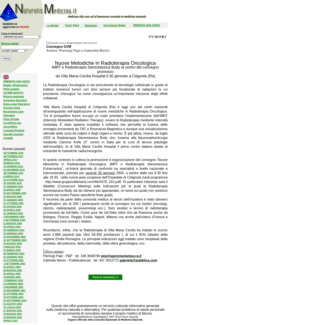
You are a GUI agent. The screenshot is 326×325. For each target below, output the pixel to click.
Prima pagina (11, 89)
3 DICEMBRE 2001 (13, 287)
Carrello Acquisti (13, 134)
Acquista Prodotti (13, 130)
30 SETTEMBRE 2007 (15, 193)
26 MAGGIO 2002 (12, 270)
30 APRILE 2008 (12, 190)
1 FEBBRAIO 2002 (13, 280)
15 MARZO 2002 (12, 277)
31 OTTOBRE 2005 (13, 203)
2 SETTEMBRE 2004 (14, 220)
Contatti (8, 138)
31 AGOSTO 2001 (12, 304)
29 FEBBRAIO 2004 (13, 230)
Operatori (9, 115)
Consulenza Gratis (114, 25)
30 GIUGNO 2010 (12, 183)
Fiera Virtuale (11, 119)
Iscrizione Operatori (15, 100)
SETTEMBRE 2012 (13, 173)
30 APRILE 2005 (12, 210)
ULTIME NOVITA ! (13, 92)
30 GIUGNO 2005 (12, 206)
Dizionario (91, 25)
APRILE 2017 (10, 159)
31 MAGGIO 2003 (12, 243)
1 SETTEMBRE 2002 (14, 263)
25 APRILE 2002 (12, 267)
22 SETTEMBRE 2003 (15, 240)
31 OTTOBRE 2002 (13, 260)
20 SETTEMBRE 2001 (15, 300)
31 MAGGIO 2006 (12, 196)
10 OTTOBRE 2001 (13, 297)
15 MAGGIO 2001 (12, 317)
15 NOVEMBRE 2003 (14, 237)
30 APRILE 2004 (12, 226)
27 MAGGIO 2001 (12, 310)
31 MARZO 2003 (12, 250)
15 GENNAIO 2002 (13, 283)
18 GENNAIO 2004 (13, 233)
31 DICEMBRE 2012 (14, 169)
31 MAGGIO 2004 (12, 223)
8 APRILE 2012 (11, 176)
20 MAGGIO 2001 (12, 314)
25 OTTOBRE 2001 (13, 294)
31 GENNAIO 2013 (13, 166)
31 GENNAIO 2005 (13, 200)
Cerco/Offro (10, 126)
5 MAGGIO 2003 (12, 247)
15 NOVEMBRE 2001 (14, 290)
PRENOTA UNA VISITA (146, 25)
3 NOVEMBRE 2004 (13, 216)
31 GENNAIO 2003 (13, 257)
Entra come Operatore (16, 104)
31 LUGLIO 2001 (12, 307)
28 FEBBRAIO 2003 (13, 253)
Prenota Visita (11, 107)
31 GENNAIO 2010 (13, 186)
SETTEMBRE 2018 (13, 153)
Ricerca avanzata (13, 96)
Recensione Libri (13, 111)
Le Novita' (53, 25)
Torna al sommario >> (105, 277)
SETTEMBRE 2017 (13, 156)
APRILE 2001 (10, 320)
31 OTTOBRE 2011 (13, 180)
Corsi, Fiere (72, 25)
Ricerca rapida (10, 43)
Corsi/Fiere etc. (12, 123)
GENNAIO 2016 (11, 163)
